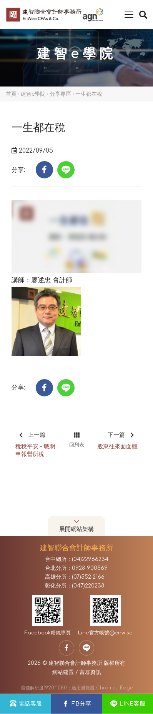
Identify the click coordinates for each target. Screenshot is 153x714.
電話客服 (25, 703)
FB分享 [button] (76, 703)
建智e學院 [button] (33, 94)
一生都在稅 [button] (88, 94)
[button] (44, 169)
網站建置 (63, 672)
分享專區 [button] (60, 94)
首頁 (11, 94)
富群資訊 (90, 672)
